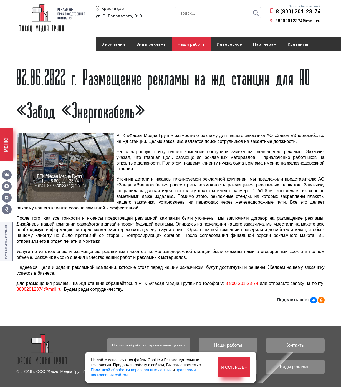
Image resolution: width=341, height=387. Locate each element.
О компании (113, 44)
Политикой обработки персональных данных (131, 370)
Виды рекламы (151, 44)
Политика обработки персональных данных (148, 345)
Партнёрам (264, 44)
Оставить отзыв (6, 242)
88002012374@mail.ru (297, 20)
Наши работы (192, 44)
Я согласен (234, 367)
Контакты (297, 44)
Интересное (229, 44)
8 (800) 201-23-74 (298, 11)
